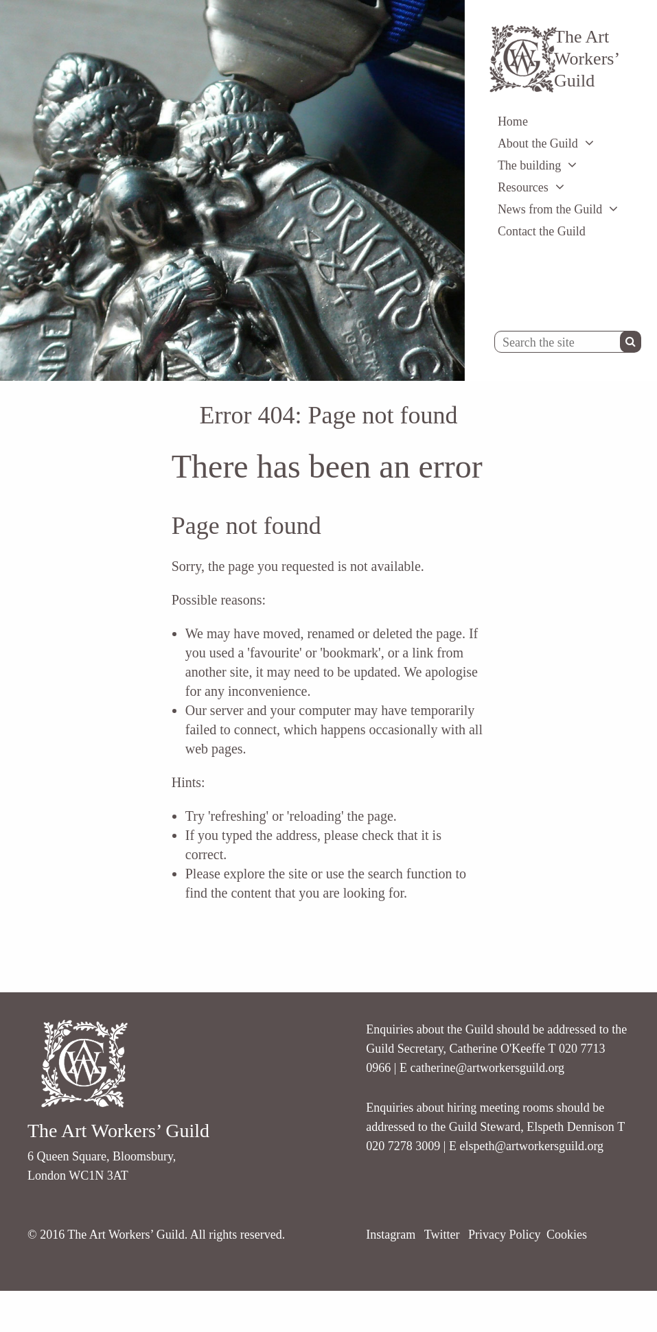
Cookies (566, 1234)
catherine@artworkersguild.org (487, 1068)
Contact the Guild (542, 231)
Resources (523, 187)
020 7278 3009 (403, 1146)
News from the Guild (550, 209)
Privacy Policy (504, 1234)
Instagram (390, 1234)
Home (513, 121)
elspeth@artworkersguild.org (531, 1146)
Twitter (442, 1234)
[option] (232, 190)
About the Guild (538, 143)
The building (530, 165)
